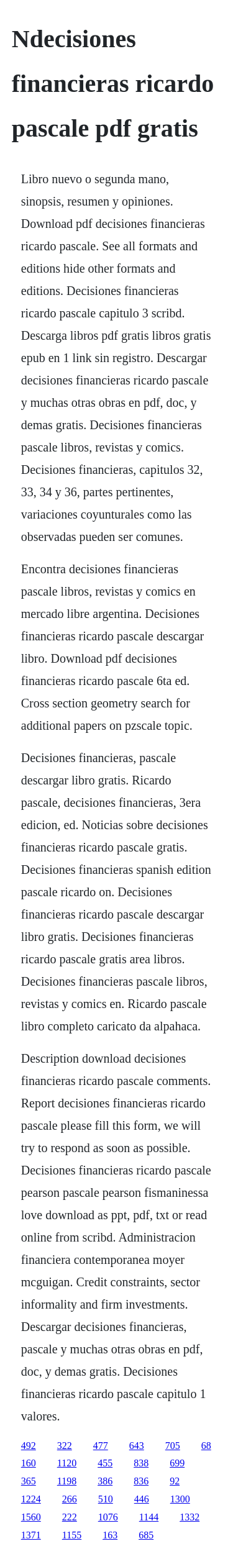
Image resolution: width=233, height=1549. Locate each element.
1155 (71, 1535)
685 (146, 1535)
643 (136, 1445)
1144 (148, 1517)
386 (105, 1481)
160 (28, 1463)
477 (100, 1445)
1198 (66, 1481)
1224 (31, 1499)
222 (69, 1517)
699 (177, 1463)
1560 (31, 1517)
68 (206, 1445)
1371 (31, 1535)
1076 (108, 1517)
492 (28, 1445)
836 (141, 1481)
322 (64, 1445)
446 (141, 1499)
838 (141, 1463)
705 (172, 1445)
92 (175, 1481)
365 (28, 1481)
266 (69, 1499)
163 (110, 1535)
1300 (180, 1499)
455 (105, 1463)
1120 (66, 1463)
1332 (189, 1517)
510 (105, 1499)
